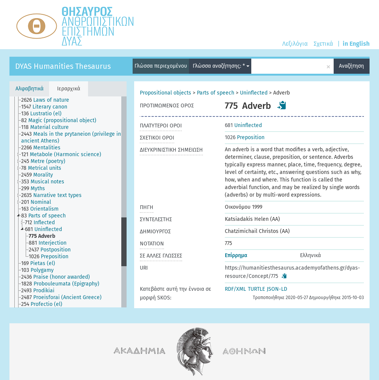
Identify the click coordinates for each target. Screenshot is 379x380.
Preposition (245, 137)
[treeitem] (48, 100)
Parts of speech (215, 93)
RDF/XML (235, 289)
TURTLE (256, 289)
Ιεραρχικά (68, 88)
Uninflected (254, 93)
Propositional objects (165, 93)
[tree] (68, 201)
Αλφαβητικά (29, 88)
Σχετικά (323, 43)
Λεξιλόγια (295, 43)
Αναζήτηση (351, 66)
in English (356, 43)
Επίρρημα (236, 255)
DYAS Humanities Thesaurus (63, 66)
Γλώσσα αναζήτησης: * (221, 66)
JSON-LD (277, 289)
